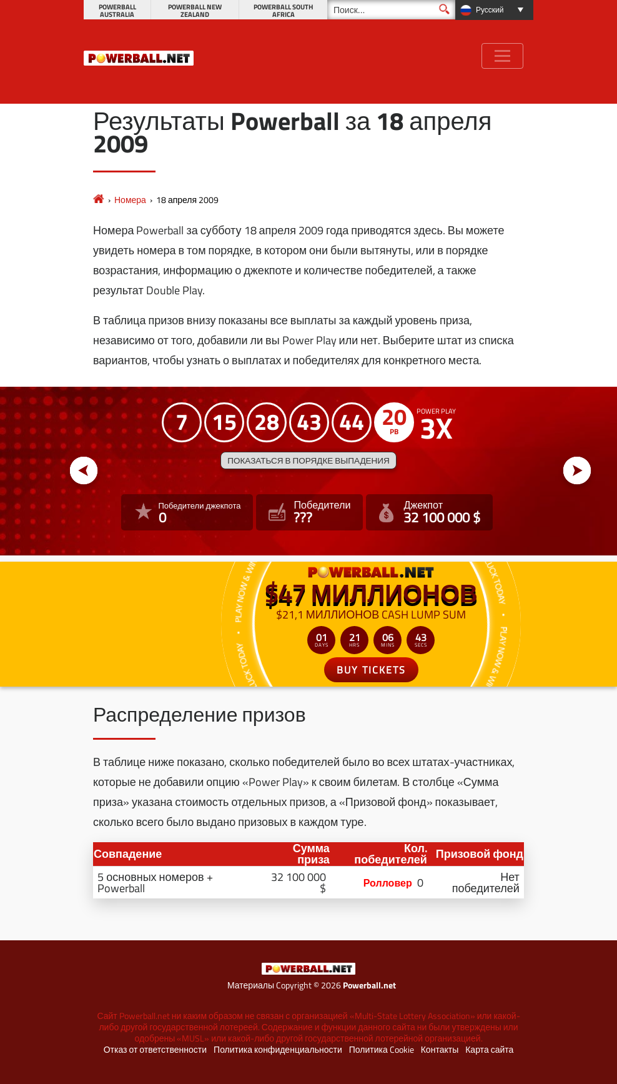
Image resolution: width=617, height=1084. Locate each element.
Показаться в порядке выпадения (308, 460)
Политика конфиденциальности (278, 1049)
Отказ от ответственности (155, 1049)
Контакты (439, 1049)
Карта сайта (489, 1049)
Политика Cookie (381, 1049)
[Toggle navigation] (502, 56)
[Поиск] (391, 9)
